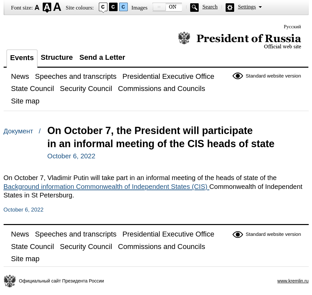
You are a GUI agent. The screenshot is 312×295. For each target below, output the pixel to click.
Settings (247, 7)
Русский (292, 26)
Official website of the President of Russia (239, 40)
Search (209, 7)
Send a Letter (102, 57)
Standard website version (273, 76)
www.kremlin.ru (293, 281)
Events (22, 58)
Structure (57, 57)
